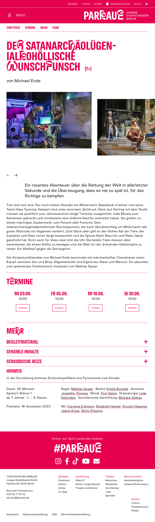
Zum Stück (13, 28)
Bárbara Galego (130, 398)
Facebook (67, 461)
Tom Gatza (109, 393)
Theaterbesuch (139, 506)
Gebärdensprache (120, 3)
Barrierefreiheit (133, 476)
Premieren (64, 480)
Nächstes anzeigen (16, 175)
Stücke (62, 484)
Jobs (108, 491)
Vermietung (112, 488)
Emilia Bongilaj (117, 389)
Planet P (80, 480)
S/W (146, 4)
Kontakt (98, 3)
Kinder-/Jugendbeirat (88, 484)
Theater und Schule (86, 488)
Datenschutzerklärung (35, 514)
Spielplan (73, 3)
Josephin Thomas (74, 393)
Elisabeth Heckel (108, 406)
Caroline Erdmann (81, 406)
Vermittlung (82, 476)
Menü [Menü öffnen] (20, 15)
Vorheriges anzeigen (8, 175)
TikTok (75, 461)
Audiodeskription (133, 480)
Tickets (86, 3)
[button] (49, 120)
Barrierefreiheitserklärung (75, 514)
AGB (54, 514)
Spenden (110, 495)
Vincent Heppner (134, 406)
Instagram (58, 461)
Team (55, 28)
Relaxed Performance (136, 484)
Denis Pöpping (92, 411)
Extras (61, 488)
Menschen (111, 480)
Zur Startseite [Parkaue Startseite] (114, 15)
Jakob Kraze (70, 411)
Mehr (43, 28)
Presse (135, 510)
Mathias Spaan (82, 389)
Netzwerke (111, 484)
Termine (30, 28)
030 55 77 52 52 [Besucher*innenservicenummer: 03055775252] (16, 494)
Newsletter (96, 461)
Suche (137, 3)
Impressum (13, 514)
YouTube (85, 461)
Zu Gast (62, 491)
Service (135, 499)
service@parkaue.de (18, 497)
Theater (109, 476)
